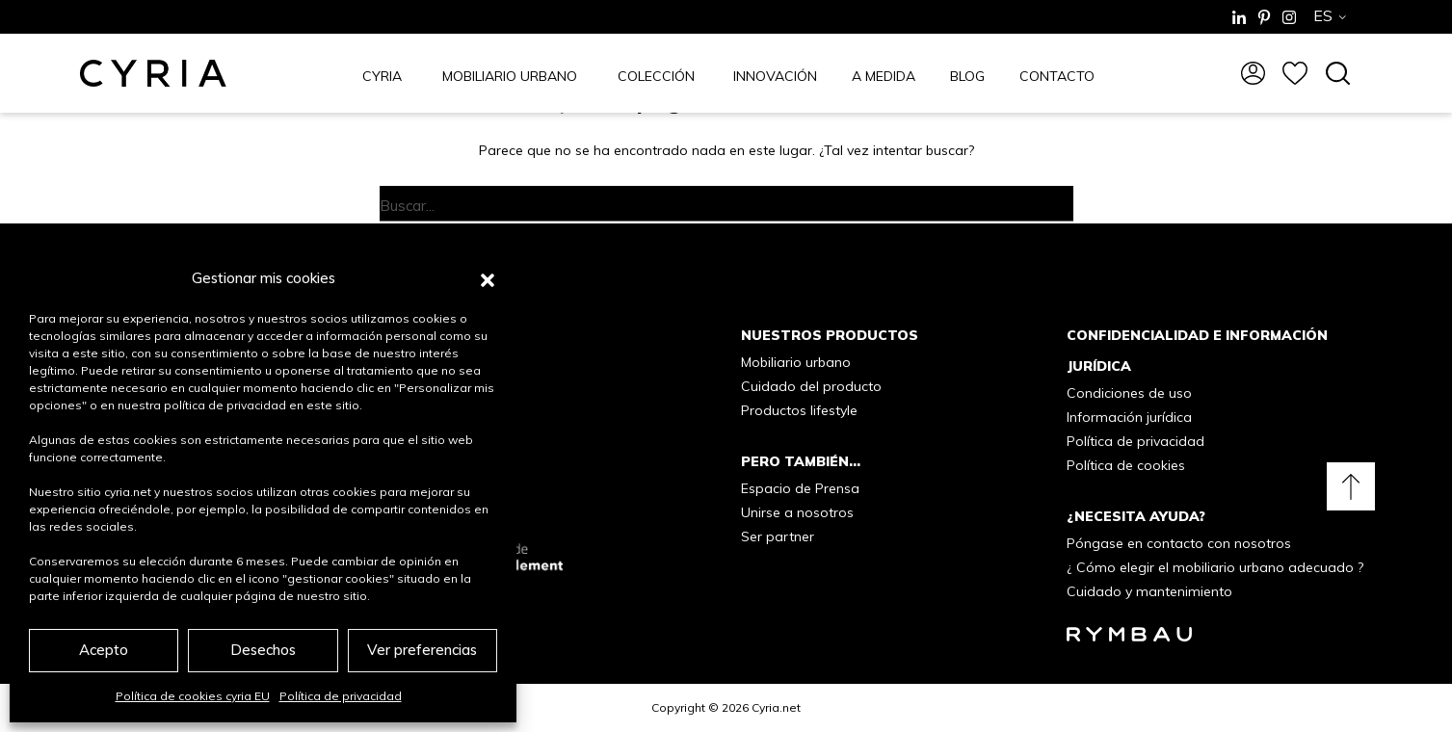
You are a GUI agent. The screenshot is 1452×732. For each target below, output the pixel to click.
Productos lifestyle (799, 410)
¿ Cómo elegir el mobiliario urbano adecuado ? (1215, 567)
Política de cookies (1126, 465)
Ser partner (777, 536)
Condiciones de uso (1129, 393)
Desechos (263, 649)
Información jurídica (1129, 417)
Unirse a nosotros (797, 512)
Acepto (103, 649)
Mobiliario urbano (796, 362)
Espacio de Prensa (800, 488)
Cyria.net (776, 707)
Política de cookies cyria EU (193, 696)
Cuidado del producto (811, 386)
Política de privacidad (340, 696)
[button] (487, 278)
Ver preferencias (422, 649)
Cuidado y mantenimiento (1149, 591)
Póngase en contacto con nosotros (1179, 543)
